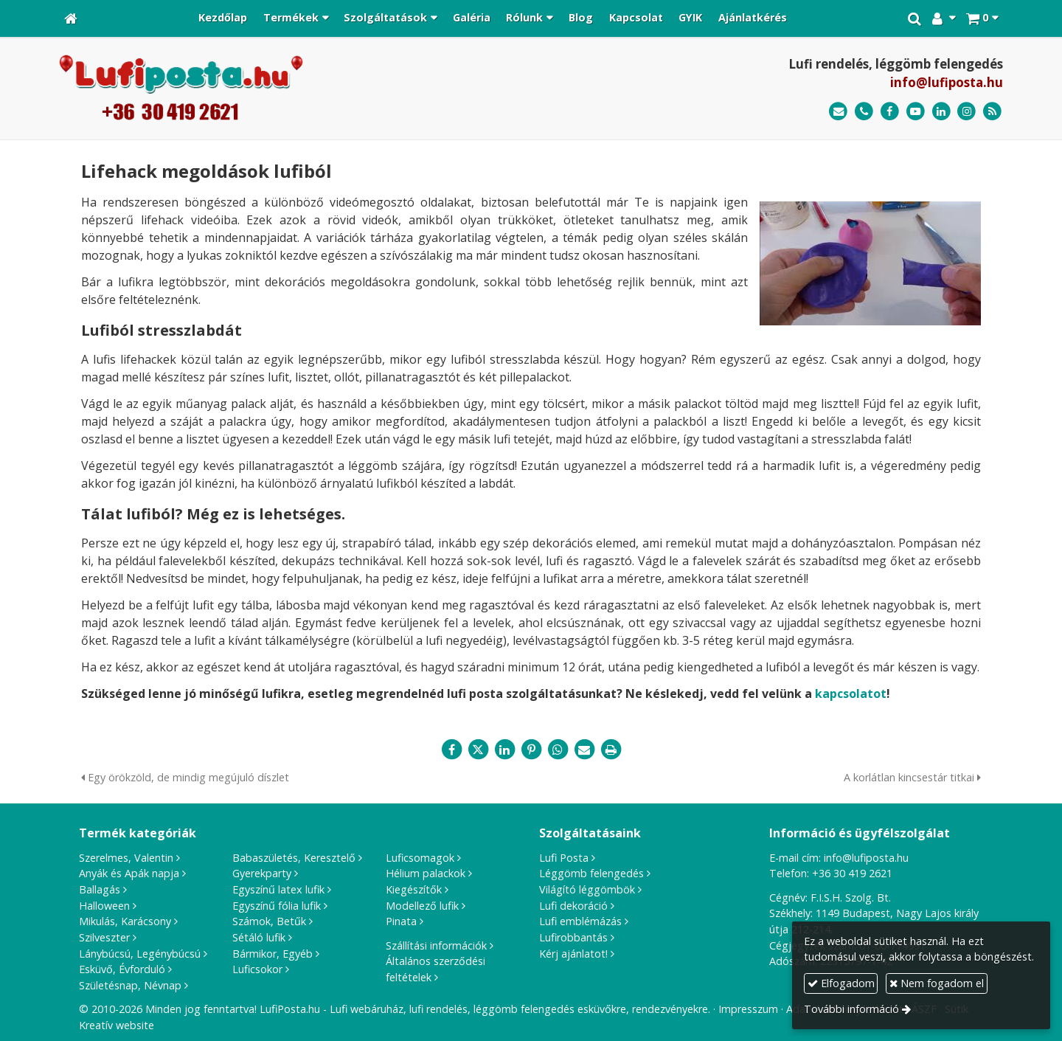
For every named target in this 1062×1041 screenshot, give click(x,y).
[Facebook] (889, 111)
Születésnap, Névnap (130, 985)
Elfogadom (841, 983)
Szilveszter (104, 937)
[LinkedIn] (941, 111)
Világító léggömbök (587, 889)
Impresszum (748, 1009)
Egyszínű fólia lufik (276, 906)
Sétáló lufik (258, 937)
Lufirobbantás (573, 937)
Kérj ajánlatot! (573, 954)
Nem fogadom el (936, 983)
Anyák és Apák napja (129, 873)
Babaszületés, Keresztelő (293, 858)
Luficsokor (257, 969)
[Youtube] (915, 111)
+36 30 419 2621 (852, 873)
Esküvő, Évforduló (122, 969)
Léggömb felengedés (591, 873)
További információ (851, 1009)
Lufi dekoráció (573, 906)
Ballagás (99, 889)
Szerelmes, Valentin (126, 858)
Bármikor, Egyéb (272, 954)
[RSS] (992, 111)
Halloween (104, 906)
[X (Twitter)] (478, 749)
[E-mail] (838, 111)
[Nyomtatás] (610, 749)
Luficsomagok (420, 858)
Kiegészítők (414, 889)
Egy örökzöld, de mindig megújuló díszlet (185, 777)
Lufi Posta (564, 858)
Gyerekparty (261, 873)
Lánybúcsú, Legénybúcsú (140, 954)
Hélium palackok (425, 873)
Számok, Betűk (269, 921)
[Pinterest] (531, 749)
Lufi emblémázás (580, 921)
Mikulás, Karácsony (125, 921)
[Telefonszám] (864, 111)
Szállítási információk (436, 945)
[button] (982, 18)
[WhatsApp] (557, 749)
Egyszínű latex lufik (278, 889)
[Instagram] (966, 111)
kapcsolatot (850, 693)
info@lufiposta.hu (946, 82)
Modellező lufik (422, 906)
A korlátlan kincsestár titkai (912, 777)
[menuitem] (222, 18)
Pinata (401, 921)
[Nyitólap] (71, 18)
